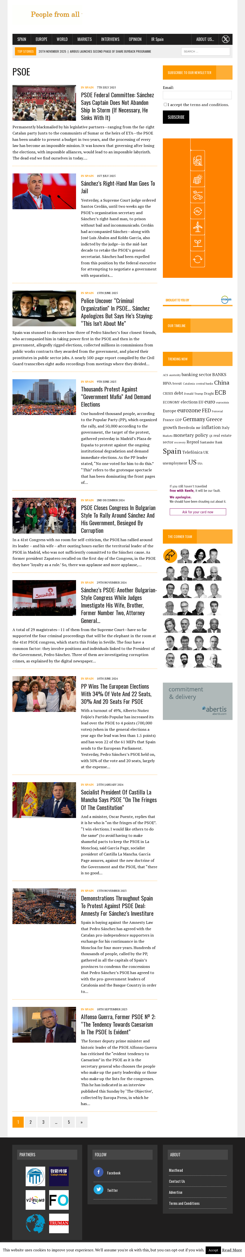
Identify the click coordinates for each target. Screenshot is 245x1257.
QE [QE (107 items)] (210, 436)
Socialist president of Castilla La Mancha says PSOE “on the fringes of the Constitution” (118, 799)
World (61, 39)
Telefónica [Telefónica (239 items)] (192, 452)
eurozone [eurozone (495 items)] (189, 411)
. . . (226, 39)
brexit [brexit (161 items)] (177, 383)
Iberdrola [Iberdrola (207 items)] (186, 428)
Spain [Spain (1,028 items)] (172, 451)
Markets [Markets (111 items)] (167, 436)
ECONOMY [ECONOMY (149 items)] (171, 402)
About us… (205, 39)
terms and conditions (209, 104)
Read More (232, 1249)
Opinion (135, 39)
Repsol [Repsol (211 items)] (193, 442)
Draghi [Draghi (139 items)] (209, 394)
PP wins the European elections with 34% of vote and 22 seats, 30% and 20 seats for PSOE (116, 694)
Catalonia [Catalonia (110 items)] (189, 384)
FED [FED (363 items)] (206, 410)
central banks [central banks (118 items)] (204, 384)
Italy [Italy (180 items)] (226, 428)
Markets (84, 39)
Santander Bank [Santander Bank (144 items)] (211, 442)
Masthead (176, 1170)
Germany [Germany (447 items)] (194, 419)
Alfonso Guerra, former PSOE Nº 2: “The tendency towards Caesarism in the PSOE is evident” (118, 1024)
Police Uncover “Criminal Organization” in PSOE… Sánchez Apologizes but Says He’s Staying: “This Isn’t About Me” (117, 312)
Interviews (110, 39)
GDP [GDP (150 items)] (178, 420)
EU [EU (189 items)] (201, 402)
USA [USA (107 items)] (200, 463)
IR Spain (157, 39)
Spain (21, 39)
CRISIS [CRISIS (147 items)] (168, 394)
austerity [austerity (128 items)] (175, 375)
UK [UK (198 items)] (205, 452)
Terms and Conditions (184, 1203)
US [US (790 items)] (192, 462)
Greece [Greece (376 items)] (214, 419)
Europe (41, 39)
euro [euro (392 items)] (209, 401)
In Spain (87, 87)
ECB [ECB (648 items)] (220, 393)
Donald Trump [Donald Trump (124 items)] (193, 394)
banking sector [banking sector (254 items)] (196, 375)
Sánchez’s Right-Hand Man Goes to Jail (118, 187)
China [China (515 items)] (221, 383)
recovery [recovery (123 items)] (180, 443)
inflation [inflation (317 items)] (211, 428)
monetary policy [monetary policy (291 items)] (190, 435)
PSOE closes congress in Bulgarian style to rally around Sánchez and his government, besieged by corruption (118, 519)
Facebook (107, 1172)
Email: (168, 87)
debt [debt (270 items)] (178, 393)
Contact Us (177, 1181)
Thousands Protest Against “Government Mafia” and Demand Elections (116, 396)
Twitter (106, 1190)
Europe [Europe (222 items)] (169, 411)
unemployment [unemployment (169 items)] (175, 463)
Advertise (175, 1192)
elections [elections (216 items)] (189, 402)
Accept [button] (213, 1250)
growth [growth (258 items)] (170, 428)
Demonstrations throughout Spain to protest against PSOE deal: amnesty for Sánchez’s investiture (117, 905)
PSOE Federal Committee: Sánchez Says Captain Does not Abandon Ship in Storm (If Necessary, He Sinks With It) (117, 106)
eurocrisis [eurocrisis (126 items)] (222, 402)
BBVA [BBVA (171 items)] (167, 383)
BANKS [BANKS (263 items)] (219, 375)
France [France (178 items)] (168, 420)
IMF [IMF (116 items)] (198, 428)
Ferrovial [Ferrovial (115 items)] (217, 412)
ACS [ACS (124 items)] (165, 375)
